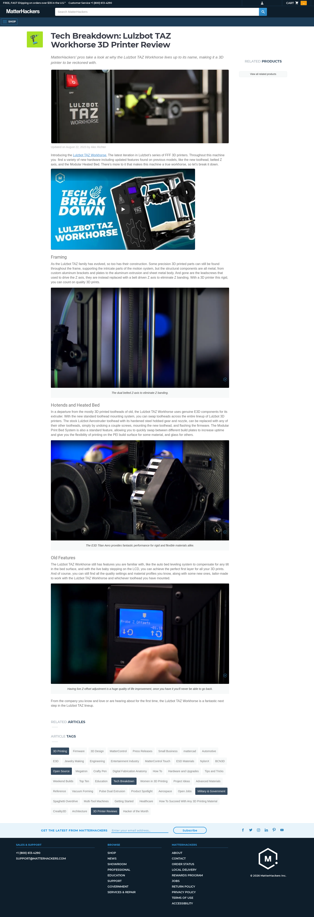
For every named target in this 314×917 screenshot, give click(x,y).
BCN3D (220, 761)
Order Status (183, 864)
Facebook (242, 829)
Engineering (97, 761)
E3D (55, 761)
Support (115, 881)
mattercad (190, 751)
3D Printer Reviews (105, 811)
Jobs (176, 881)
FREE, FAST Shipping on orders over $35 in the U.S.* (34, 2)
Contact (179, 858)
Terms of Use (182, 898)
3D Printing (60, 751)
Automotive (209, 751)
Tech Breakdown (124, 781)
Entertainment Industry (125, 761)
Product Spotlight (142, 791)
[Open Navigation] (9, 21)
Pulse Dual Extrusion (112, 791)
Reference (59, 791)
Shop (112, 853)
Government (118, 886)
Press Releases (142, 751)
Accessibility (182, 903)
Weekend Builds (63, 781)
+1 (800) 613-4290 (101, 2)
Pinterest (274, 829)
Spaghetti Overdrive (65, 801)
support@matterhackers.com (41, 858)
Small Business (168, 751)
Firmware (79, 751)
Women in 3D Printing (154, 781)
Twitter (250, 829)
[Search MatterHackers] (263, 12)
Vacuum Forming (82, 791)
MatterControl (118, 751)
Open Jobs (185, 791)
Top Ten (84, 781)
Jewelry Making (74, 761)
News (112, 858)
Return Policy (183, 886)
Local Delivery (184, 870)
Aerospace (165, 791)
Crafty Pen (100, 771)
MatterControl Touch (157, 761)
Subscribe (190, 830)
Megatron (82, 771)
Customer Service (79, 2)
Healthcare (146, 801)
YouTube (281, 829)
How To (157, 771)
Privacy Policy (184, 892)
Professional (119, 870)
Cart (296, 3)
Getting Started (124, 801)
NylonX (204, 761)
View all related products (263, 74)
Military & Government (211, 791)
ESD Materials (185, 761)
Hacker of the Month (135, 811)
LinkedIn (266, 829)
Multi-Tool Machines (96, 801)
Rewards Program (187, 875)
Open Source (61, 771)
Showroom (117, 864)
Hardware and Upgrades (183, 771)
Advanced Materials (208, 781)
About (177, 853)
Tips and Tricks (214, 771)
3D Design (97, 751)
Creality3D (59, 811)
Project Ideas (181, 781)
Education (101, 781)
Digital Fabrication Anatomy (130, 771)
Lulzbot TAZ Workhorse (89, 155)
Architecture (79, 811)
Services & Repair (122, 892)
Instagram (258, 829)
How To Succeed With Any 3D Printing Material (188, 801)
